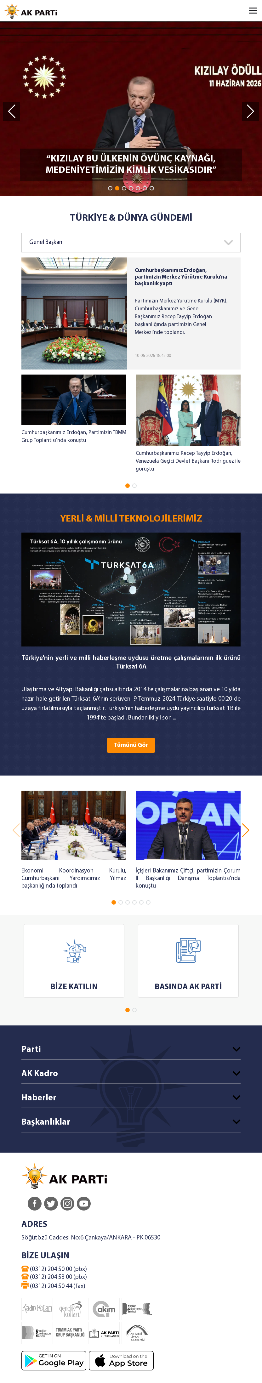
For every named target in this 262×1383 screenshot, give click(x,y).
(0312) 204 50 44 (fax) (53, 1285)
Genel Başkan (45, 243)
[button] (110, 188)
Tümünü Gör (131, 745)
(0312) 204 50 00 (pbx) (54, 1269)
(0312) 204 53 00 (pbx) (54, 1276)
